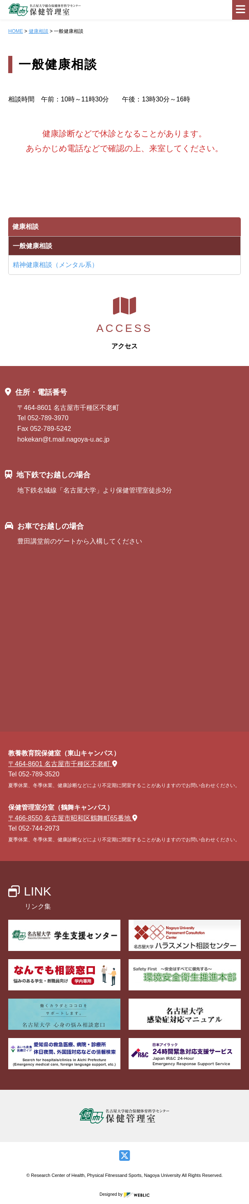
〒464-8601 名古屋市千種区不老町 (62, 763)
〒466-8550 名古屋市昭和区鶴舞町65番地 (72, 818)
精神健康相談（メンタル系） (55, 264)
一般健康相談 (32, 245)
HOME (15, 31)
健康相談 (38, 31)
